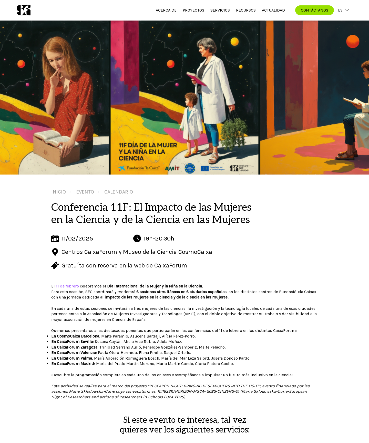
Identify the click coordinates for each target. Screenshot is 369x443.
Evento (85, 192)
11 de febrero (67, 286)
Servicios (220, 10)
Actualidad (273, 10)
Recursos (246, 10)
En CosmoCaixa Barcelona (75, 336)
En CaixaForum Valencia (73, 352)
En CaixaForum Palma (71, 358)
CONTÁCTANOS (314, 10)
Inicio (58, 192)
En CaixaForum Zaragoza (74, 347)
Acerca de (166, 10)
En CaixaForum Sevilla (72, 341)
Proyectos (193, 10)
